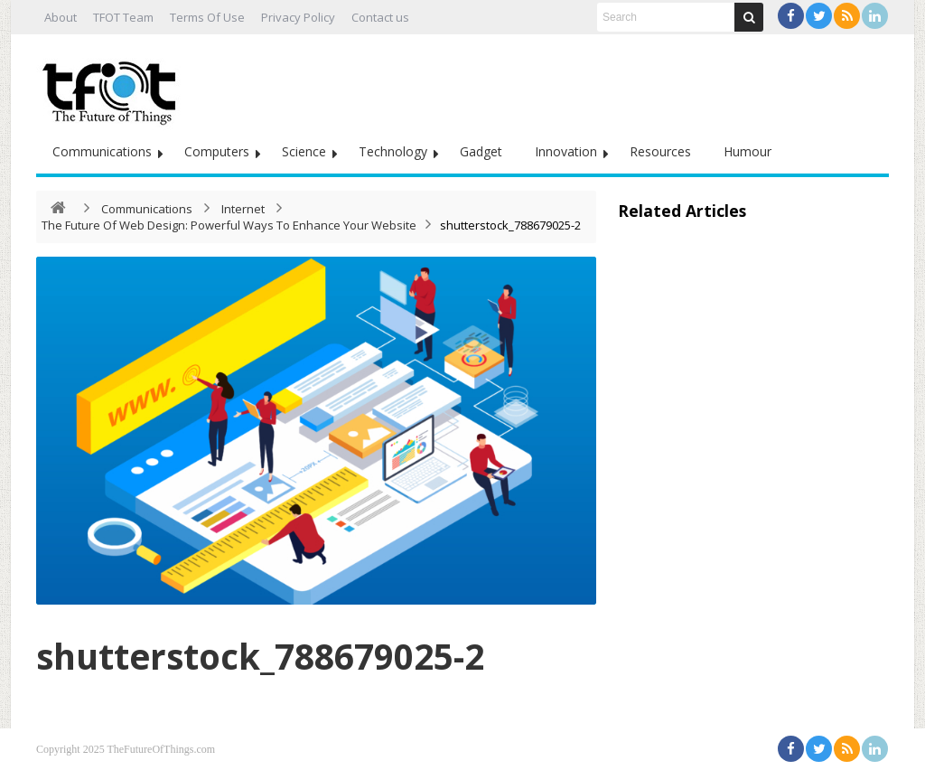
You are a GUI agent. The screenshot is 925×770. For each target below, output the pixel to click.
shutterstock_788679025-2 (280, 655)
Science (304, 151)
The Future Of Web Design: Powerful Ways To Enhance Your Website (229, 225)
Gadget (481, 151)
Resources (660, 151)
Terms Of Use (207, 17)
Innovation (566, 151)
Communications (102, 151)
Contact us (380, 17)
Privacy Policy (298, 17)
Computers (216, 151)
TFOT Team (123, 17)
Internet (243, 209)
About (60, 17)
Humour (747, 151)
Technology (393, 151)
